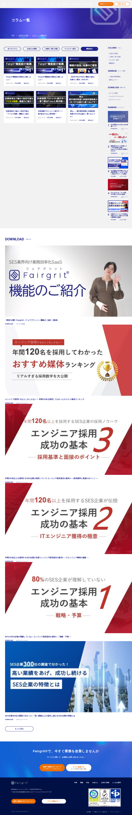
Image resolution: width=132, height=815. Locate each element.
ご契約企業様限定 (115, 76)
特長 (46, 4)
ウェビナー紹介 (70, 49)
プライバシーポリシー (113, 811)
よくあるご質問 (87, 4)
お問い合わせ (122, 4)
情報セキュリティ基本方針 (94, 811)
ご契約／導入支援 (51, 49)
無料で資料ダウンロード (51, 767)
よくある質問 (116, 782)
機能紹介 (89, 49)
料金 (58, 4)
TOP (13, 35)
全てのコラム (12, 49)
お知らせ (65, 4)
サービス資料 (113, 93)
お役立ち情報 (23, 35)
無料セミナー (113, 80)
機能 (79, 782)
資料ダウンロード (106, 4)
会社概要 (79, 811)
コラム (34, 35)
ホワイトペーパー (115, 99)
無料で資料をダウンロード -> (25, 801)
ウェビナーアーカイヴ (116, 96)
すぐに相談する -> (56, 801)
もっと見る (19, 729)
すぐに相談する (80, 767)
